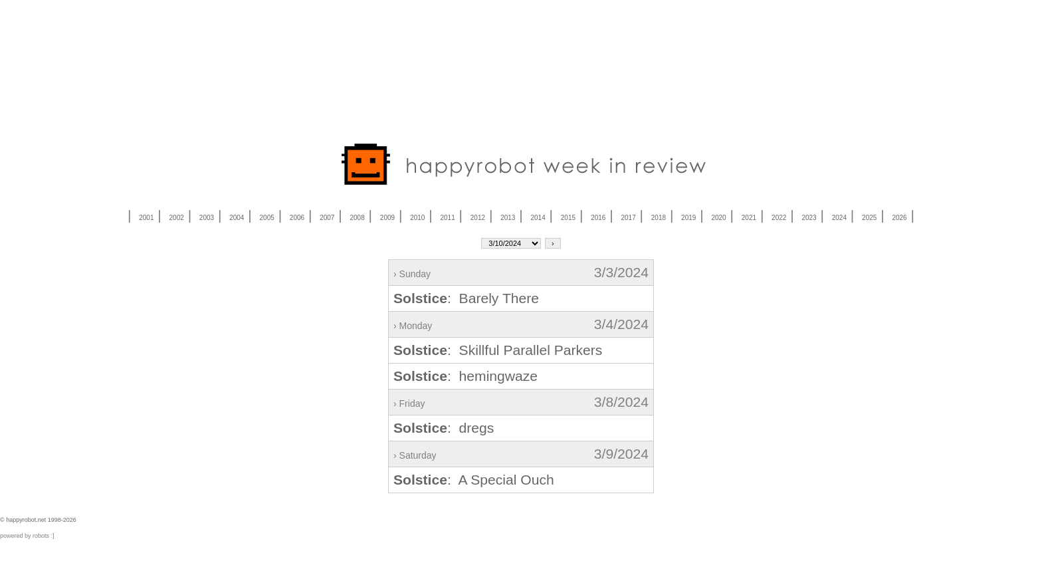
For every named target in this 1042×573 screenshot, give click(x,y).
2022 (779, 217)
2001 (146, 217)
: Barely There (466, 298)
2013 (507, 217)
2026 (899, 217)
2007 (327, 217)
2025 (869, 217)
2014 (537, 217)
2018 (658, 217)
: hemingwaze (465, 376)
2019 (688, 217)
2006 (297, 217)
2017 (628, 217)
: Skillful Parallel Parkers (497, 350)
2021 (749, 217)
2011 (447, 217)
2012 (477, 217)
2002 (176, 217)
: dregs (443, 427)
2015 (568, 217)
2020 (718, 217)
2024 (839, 217)
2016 (598, 217)
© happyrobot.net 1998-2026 (38, 519)
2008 (357, 217)
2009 (387, 217)
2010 (417, 217)
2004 (236, 217)
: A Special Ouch (473, 479)
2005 (267, 217)
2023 (808, 217)
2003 (206, 217)
